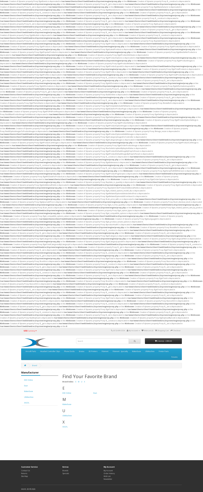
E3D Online (28, 380)
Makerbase (136, 351)
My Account (108, 470)
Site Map (24, 476)
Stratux (81, 351)
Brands (65, 470)
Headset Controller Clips (50, 351)
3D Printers (93, 351)
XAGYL (26, 403)
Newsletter (108, 479)
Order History (109, 473)
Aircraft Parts (31, 351)
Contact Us (25, 470)
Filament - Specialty (120, 351)
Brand (34, 365)
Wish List (107, 476)
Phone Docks (69, 351)
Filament (105, 351)
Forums (174, 357)
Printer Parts (164, 351)
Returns (24, 473)
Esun (26, 385)
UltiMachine (150, 351)
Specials (65, 473)
